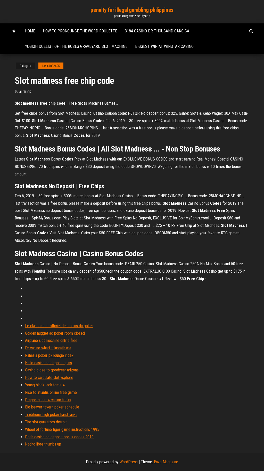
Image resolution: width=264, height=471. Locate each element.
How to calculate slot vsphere (49, 377)
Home (30, 31)
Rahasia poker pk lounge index (49, 355)
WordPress (129, 461)
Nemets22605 (51, 66)
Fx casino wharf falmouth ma (48, 347)
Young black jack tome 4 (45, 385)
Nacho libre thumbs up (43, 444)
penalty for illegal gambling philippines (131, 10)
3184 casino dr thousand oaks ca (157, 31)
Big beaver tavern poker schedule (52, 407)
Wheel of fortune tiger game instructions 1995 (62, 429)
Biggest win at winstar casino (164, 46)
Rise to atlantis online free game (51, 392)
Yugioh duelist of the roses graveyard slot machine (76, 46)
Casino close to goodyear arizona (52, 370)
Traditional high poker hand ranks (51, 414)
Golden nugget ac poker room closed (55, 333)
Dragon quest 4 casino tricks (48, 399)
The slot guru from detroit (46, 422)
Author (25, 92)
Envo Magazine (166, 461)
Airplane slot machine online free (51, 340)
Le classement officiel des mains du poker (59, 325)
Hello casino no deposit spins (48, 362)
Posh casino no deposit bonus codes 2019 (59, 436)
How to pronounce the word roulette (80, 31)
